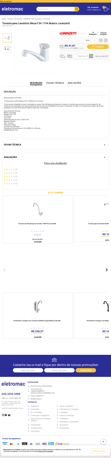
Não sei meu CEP (102, 56)
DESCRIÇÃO (36, 83)
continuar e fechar (98, 451)
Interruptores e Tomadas (69, 409)
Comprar (98, 46)
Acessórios (64, 425)
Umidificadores (36, 428)
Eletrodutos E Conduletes (69, 422)
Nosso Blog (36, 399)
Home (4, 19)
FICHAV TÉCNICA (55, 83)
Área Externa (64, 428)
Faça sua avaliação (103, 33)
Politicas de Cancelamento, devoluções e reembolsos (43, 391)
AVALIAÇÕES (74, 83)
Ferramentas (35, 425)
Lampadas (64, 412)
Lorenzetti (38, 242)
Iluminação (35, 409)
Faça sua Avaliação (55, 163)
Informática (35, 431)
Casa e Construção (15, 19)
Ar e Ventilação (36, 412)
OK (91, 56)
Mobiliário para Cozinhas (32, 19)
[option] (37, 219)
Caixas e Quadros (66, 406)
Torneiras (46, 19)
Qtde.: (88, 40)
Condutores (64, 419)
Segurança (35, 406)
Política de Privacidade (41, 386)
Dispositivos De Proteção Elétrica (41, 420)
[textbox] (57, 9)
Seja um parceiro (6, 1)
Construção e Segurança (40, 415)
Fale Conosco (37, 396)
